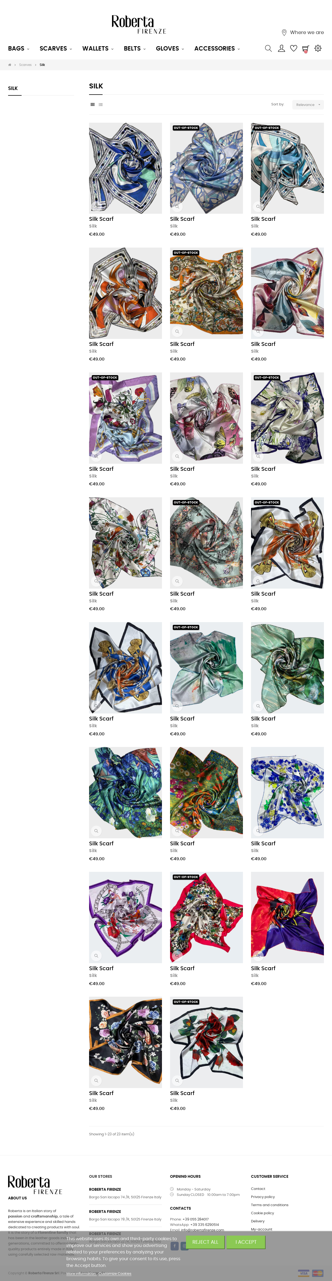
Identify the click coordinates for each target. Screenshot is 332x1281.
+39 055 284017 (195, 1219)
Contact (258, 1189)
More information (81, 1274)
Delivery (258, 1221)
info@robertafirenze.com (202, 1230)
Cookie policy (262, 1213)
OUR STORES (100, 1177)
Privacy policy (263, 1197)
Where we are (306, 32)
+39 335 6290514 (204, 1225)
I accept (246, 1242)
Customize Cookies (115, 1274)
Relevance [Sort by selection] (310, 104)
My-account (261, 1229)
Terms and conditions (270, 1205)
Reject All (205, 1242)
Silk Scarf (101, 219)
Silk (13, 88)
